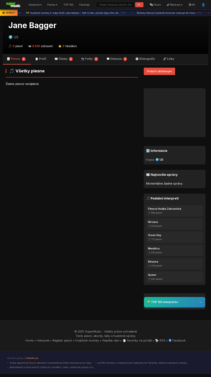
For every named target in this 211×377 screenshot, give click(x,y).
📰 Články (64, 62)
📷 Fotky (89, 62)
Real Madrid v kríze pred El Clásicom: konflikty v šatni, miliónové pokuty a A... (52, 370)
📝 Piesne (16, 62)
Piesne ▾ (50, 6)
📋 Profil (40, 61)
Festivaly (84, 6)
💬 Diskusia (116, 62)
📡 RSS (160, 343)
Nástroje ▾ (174, 6)
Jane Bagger (32, 28)
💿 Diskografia (145, 61)
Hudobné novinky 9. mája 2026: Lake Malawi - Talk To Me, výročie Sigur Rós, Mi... (76, 15)
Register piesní (62, 343)
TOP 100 (64, 6)
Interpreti (43, 343)
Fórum (155, 6)
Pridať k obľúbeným (159, 74)
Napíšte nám (110, 343)
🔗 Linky (168, 61)
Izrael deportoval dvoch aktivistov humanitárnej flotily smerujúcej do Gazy (50, 365)
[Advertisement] (72, 119)
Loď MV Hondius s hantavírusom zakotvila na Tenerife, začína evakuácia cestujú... (142, 365)
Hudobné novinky (87, 343)
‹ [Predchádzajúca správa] (19, 16)
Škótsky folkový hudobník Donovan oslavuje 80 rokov (169, 15)
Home (29, 343)
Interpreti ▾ (33, 6)
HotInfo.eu (32, 361)
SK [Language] (192, 6)
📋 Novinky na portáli (137, 343)
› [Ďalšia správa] (209, 16)
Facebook (177, 343)
